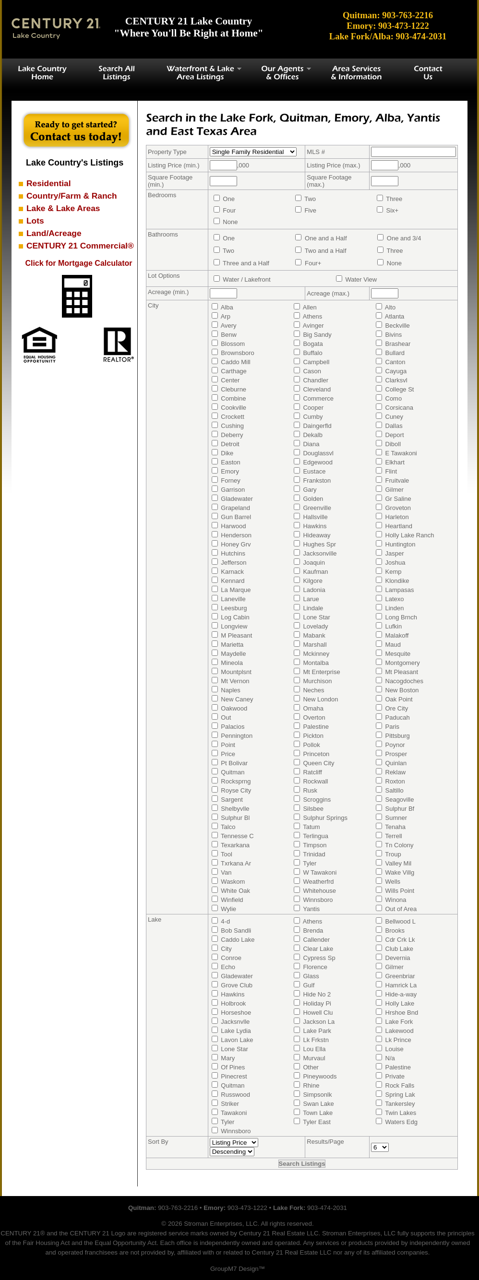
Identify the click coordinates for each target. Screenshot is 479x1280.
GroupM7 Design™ (237, 1268)
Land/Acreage (54, 233)
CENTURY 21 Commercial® (80, 245)
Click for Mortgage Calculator (78, 263)
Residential (48, 183)
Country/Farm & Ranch (71, 196)
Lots (35, 220)
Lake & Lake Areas (63, 208)
